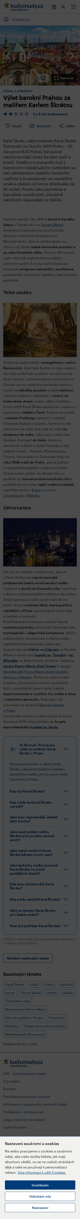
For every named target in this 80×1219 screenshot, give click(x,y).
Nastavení (40, 1208)
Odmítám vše (40, 1196)
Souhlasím (40, 1185)
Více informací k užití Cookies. (42, 1172)
